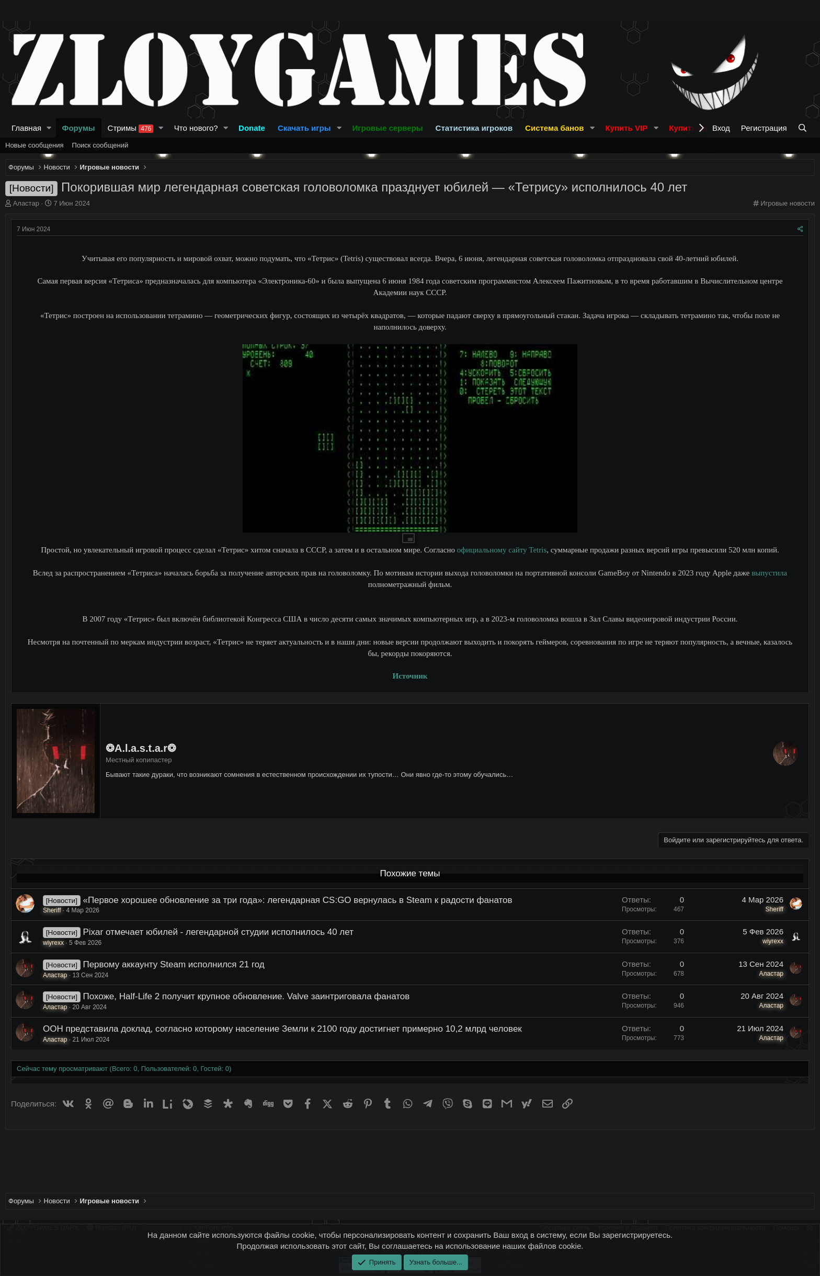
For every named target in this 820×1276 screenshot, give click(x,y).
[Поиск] (803, 128)
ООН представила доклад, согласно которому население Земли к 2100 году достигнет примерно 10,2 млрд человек (282, 1029)
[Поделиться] (800, 229)
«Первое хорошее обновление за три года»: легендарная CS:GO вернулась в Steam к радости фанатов (297, 900)
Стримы (131, 128)
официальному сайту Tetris (501, 550)
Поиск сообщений (100, 145)
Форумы (78, 127)
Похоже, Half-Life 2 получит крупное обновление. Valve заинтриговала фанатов (246, 996)
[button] (49, 128)
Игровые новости (787, 203)
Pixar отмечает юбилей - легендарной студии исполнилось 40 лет (218, 932)
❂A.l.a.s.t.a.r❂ (141, 748)
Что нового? (196, 127)
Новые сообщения (34, 145)
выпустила (769, 573)
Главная (26, 127)
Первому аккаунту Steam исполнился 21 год (173, 964)
